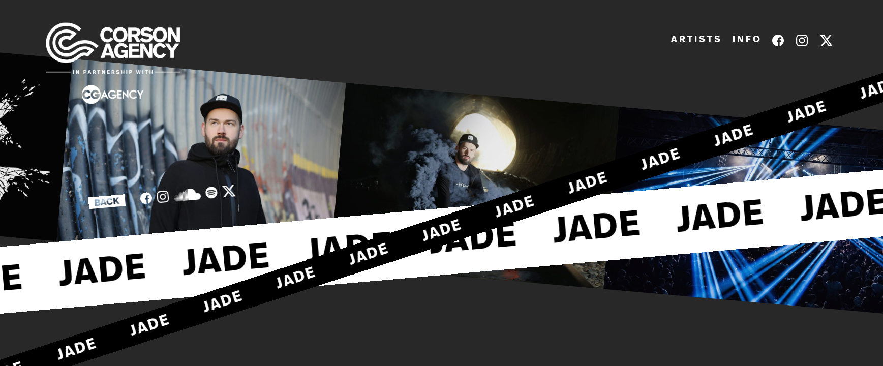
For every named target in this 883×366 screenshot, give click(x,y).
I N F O (746, 39)
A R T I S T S (695, 39)
